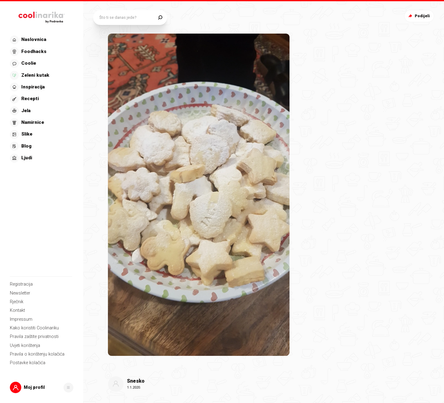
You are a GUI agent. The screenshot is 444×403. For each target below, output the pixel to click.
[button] (41, 387)
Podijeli (418, 16)
